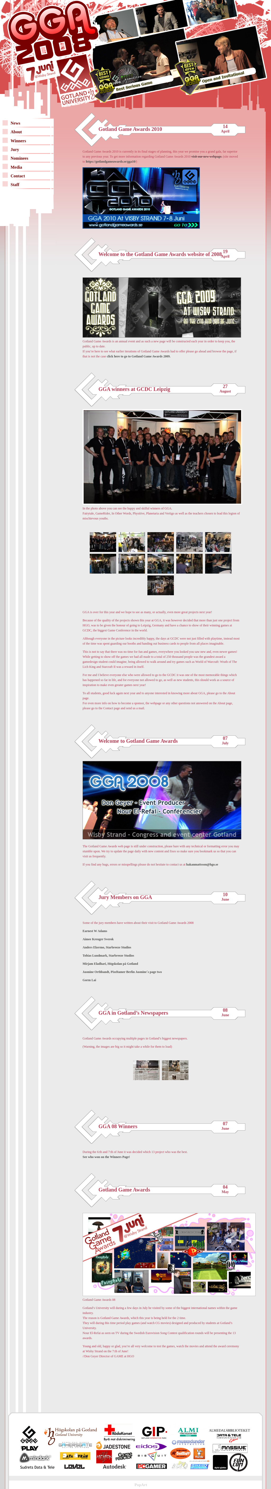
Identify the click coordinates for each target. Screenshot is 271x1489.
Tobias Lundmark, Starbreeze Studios (108, 955)
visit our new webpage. (206, 156)
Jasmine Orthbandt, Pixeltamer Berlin (109, 972)
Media (16, 167)
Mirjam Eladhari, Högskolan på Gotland (110, 964)
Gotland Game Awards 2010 (130, 129)
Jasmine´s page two (149, 972)
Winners (18, 141)
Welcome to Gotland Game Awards (138, 741)
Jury (15, 149)
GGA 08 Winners (117, 1126)
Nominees (19, 158)
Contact (18, 176)
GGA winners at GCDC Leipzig (134, 389)
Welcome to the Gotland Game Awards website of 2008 (160, 254)
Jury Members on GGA (125, 897)
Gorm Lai (89, 980)
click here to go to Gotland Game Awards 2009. (139, 356)
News (15, 123)
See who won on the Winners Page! (106, 1157)
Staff (15, 184)
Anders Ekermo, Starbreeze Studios (107, 947)
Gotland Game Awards (124, 1190)
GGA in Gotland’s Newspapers (133, 1013)
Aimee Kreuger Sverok (98, 939)
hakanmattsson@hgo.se (202, 864)
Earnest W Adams (95, 931)
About (16, 132)
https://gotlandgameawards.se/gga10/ (111, 161)
